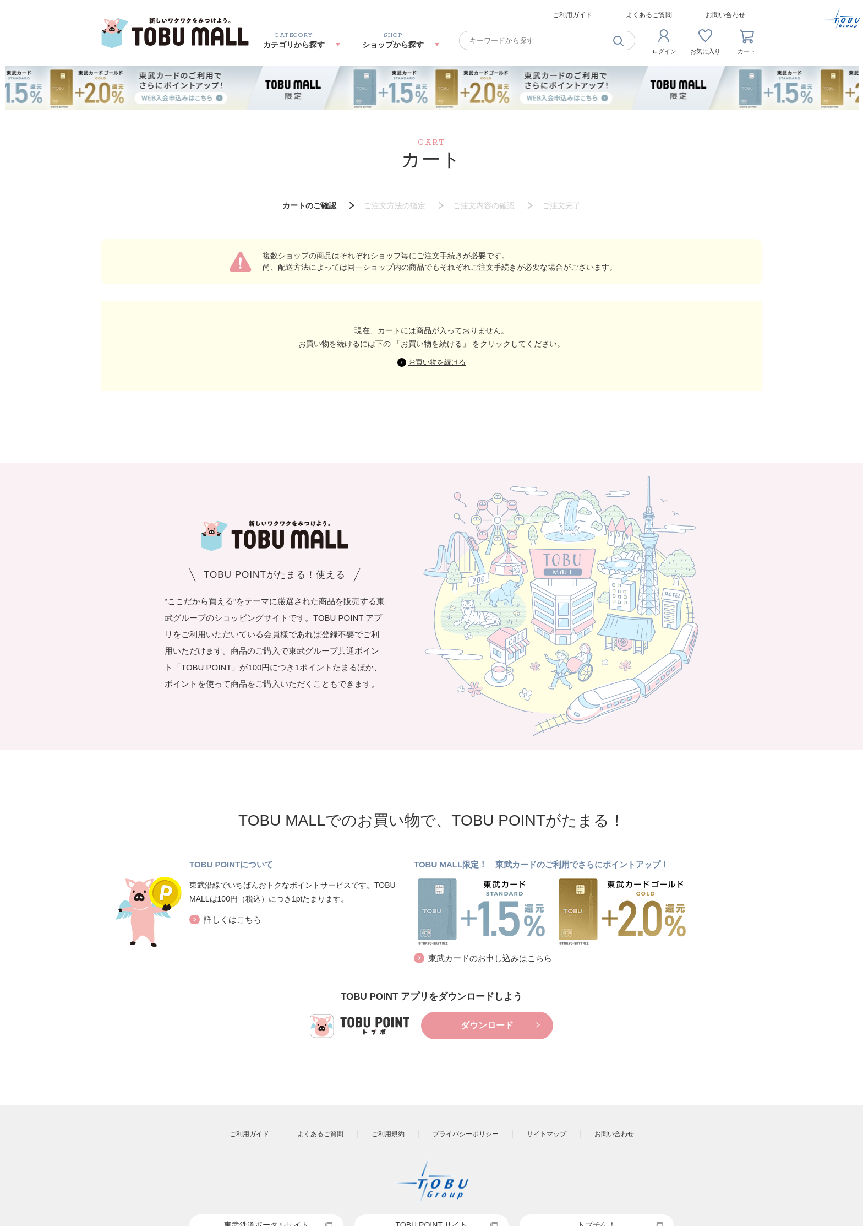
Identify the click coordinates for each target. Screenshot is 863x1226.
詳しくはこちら (232, 919)
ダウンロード (487, 1025)
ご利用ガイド (572, 15)
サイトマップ (546, 1134)
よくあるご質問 (649, 15)
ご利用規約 (388, 1134)
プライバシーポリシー (466, 1134)
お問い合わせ (725, 15)
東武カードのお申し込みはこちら (490, 958)
